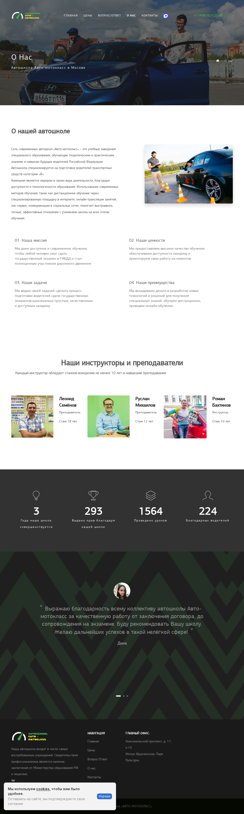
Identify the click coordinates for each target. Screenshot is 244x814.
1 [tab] (118, 696)
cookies (43, 789)
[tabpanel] (122, 616)
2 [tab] (123, 696)
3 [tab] (127, 696)
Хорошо (105, 796)
